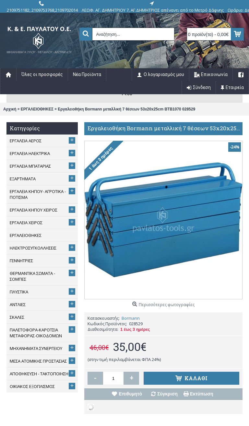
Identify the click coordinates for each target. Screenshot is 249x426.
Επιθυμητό (130, 393)
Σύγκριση (167, 393)
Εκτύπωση (201, 393)
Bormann (131, 318)
